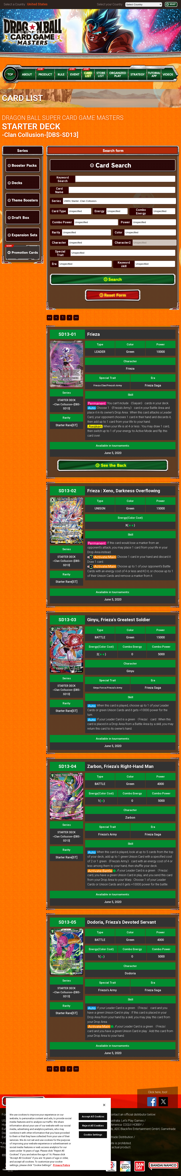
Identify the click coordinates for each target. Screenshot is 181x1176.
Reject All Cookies (93, 1125)
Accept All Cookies (93, 1116)
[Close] (104, 1105)
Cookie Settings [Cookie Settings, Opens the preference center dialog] (93, 1134)
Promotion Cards (23, 252)
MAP (173, 4)
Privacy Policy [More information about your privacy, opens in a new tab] (61, 1165)
